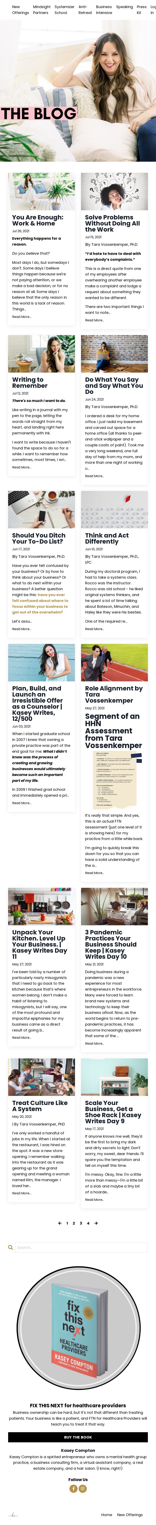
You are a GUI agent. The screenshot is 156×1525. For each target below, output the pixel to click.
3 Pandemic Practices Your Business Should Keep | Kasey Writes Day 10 (111, 944)
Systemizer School (65, 9)
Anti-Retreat (85, 9)
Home (106, 1514)
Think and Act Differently (107, 538)
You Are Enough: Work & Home (37, 220)
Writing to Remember (30, 383)
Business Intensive (104, 9)
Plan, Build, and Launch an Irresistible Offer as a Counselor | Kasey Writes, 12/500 (37, 703)
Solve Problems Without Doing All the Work (112, 223)
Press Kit (142, 9)
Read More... (21, 316)
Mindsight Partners (42, 9)
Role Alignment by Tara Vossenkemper (114, 694)
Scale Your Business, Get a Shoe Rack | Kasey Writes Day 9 (113, 1112)
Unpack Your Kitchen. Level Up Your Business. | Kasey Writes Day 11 (39, 944)
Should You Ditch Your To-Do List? (39, 538)
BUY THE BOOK (78, 1437)
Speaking (124, 6)
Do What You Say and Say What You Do (114, 386)
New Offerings (20, 9)
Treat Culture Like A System (40, 1106)
